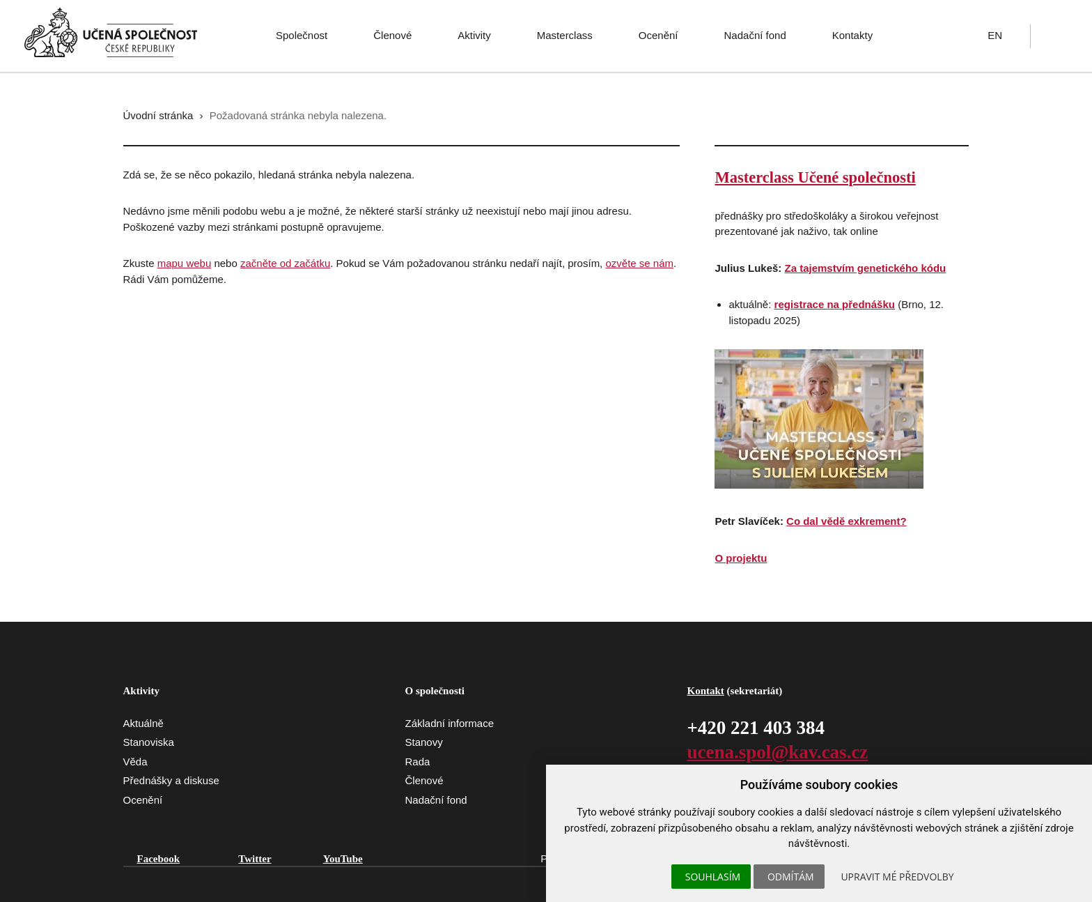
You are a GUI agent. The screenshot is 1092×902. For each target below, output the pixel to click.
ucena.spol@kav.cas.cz (777, 752)
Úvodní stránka (158, 115)
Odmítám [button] (790, 876)
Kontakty (852, 35)
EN (995, 35)
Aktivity (474, 35)
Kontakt (705, 690)
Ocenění (658, 35)
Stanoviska (148, 742)
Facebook (158, 858)
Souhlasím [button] (712, 876)
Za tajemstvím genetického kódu (865, 268)
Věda (135, 761)
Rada (417, 761)
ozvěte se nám (639, 263)
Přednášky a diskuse (171, 780)
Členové (392, 35)
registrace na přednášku (834, 304)
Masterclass (565, 35)
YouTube (343, 858)
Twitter (254, 858)
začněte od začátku (285, 263)
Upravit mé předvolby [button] (897, 876)
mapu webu (184, 263)
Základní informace (449, 723)
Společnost (301, 35)
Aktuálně (143, 723)
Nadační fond (755, 35)
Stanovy (423, 742)
